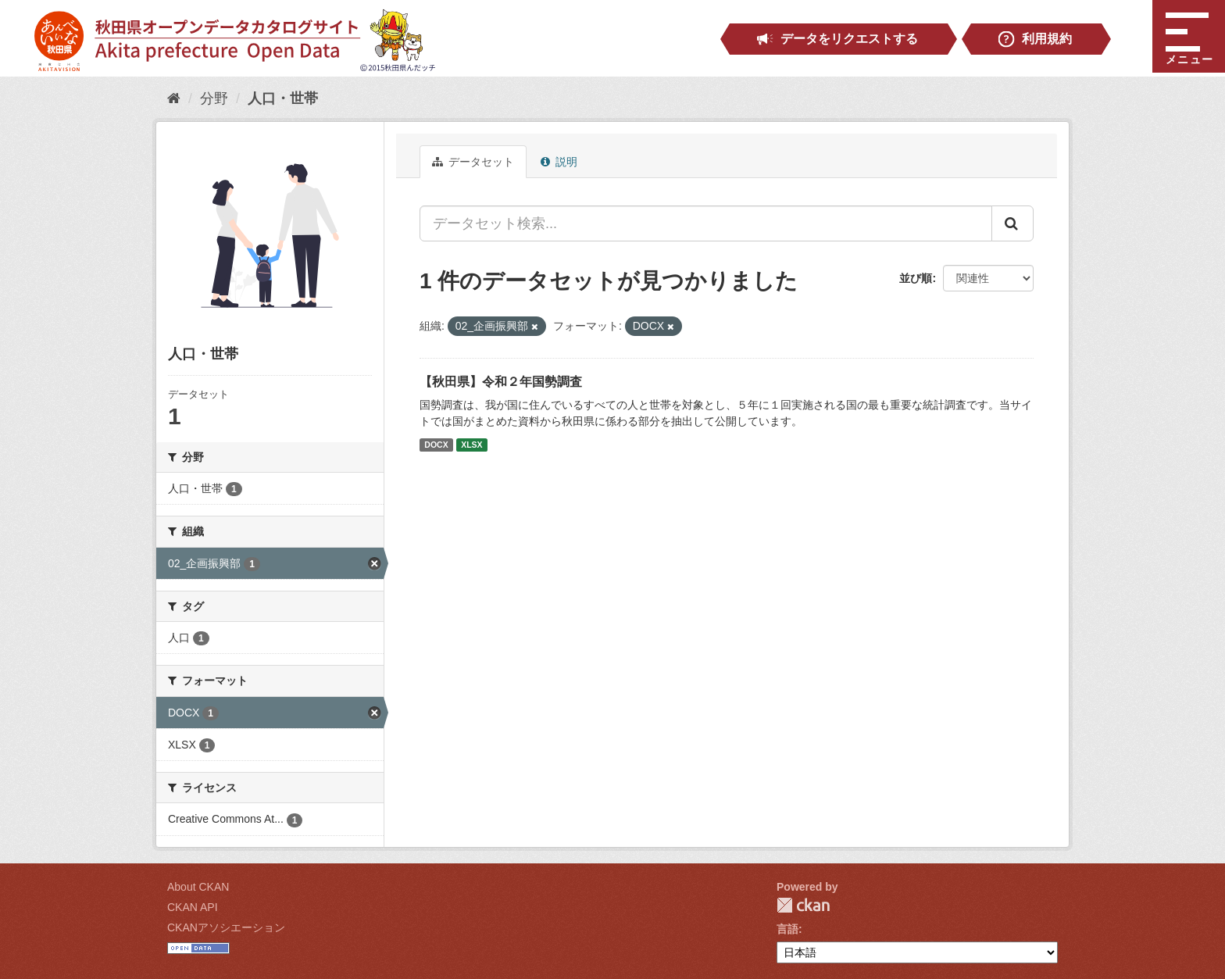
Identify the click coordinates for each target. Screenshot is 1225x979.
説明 (559, 161)
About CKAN (198, 887)
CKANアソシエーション (226, 927)
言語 (787, 929)
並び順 (915, 278)
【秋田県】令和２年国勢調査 (501, 381)
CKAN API (192, 907)
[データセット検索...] (706, 223)
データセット (473, 161)
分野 (214, 98)
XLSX (471, 444)
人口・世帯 (283, 98)
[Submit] (1012, 223)
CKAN (803, 905)
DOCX (436, 444)
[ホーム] (173, 98)
